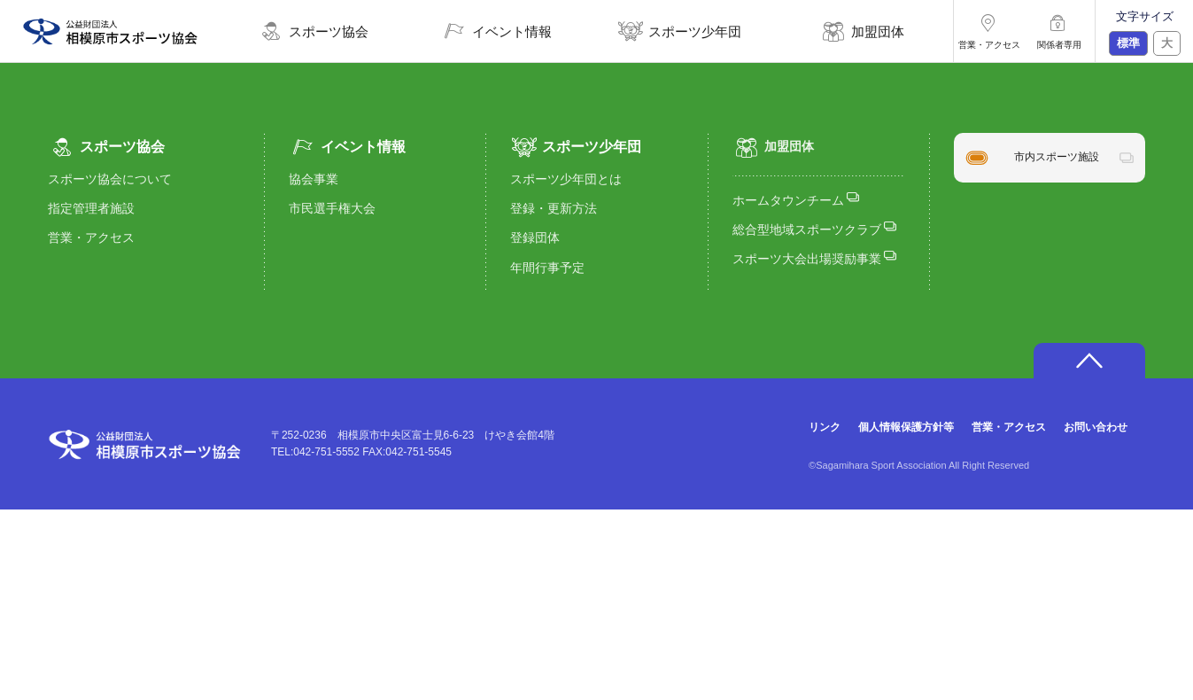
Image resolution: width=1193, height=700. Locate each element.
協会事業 (313, 179)
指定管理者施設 (91, 208)
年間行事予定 (547, 268)
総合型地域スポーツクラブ (814, 228)
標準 (1128, 43)
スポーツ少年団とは (566, 179)
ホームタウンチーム (796, 198)
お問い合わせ (1095, 427)
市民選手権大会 (332, 208)
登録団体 (535, 237)
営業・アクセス (91, 237)
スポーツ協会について (110, 179)
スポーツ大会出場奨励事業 (814, 257)
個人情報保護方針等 (906, 427)
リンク (825, 427)
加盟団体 (773, 147)
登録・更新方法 (553, 208)
